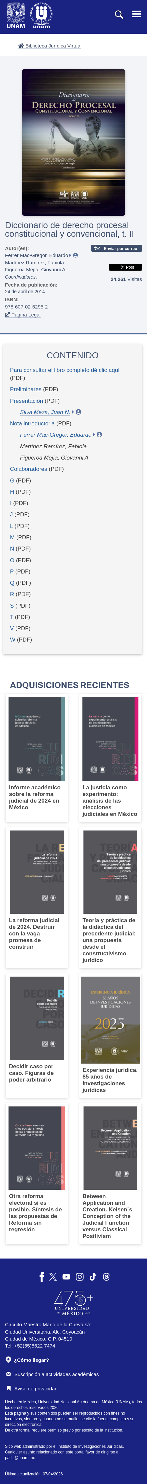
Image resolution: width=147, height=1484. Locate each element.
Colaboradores (28, 469)
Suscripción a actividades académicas (52, 1374)
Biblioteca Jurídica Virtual (49, 45)
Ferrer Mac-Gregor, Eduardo (36, 255)
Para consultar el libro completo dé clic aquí (65, 370)
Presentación (26, 401)
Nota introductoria (32, 423)
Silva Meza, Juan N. (45, 412)
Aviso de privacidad (32, 1388)
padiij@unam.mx (20, 1457)
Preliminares (25, 389)
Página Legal (23, 314)
